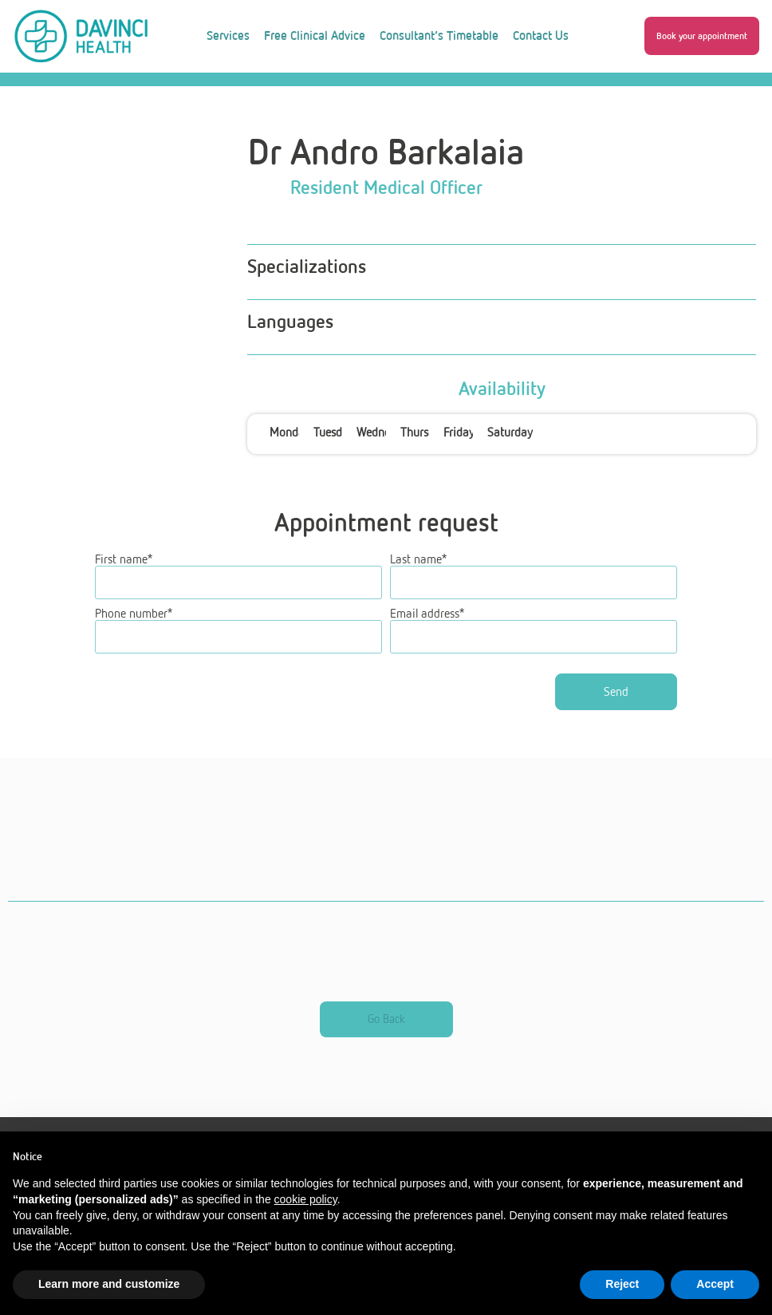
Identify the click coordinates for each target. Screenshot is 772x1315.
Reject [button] (622, 1283)
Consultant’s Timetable (439, 35)
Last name (418, 593)
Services (228, 35)
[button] (701, 36)
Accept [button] (715, 1283)
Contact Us (541, 35)
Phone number (133, 648)
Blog (374, 96)
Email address (427, 648)
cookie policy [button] (305, 1199)
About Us (315, 96)
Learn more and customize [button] (108, 1283)
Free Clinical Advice (314, 35)
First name (123, 593)
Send (616, 725)
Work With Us (445, 96)
